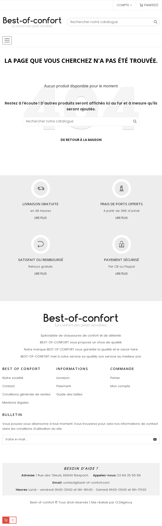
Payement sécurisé (121, 259)
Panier (115, 378)
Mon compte (120, 386)
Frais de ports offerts (121, 203)
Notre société (12, 378)
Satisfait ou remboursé (40, 259)
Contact (8, 386)
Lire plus (41, 218)
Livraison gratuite (40, 203)
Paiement (63, 386)
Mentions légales (15, 402)
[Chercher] (113, 22)
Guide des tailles (69, 394)
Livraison (62, 378)
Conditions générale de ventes (26, 394)
